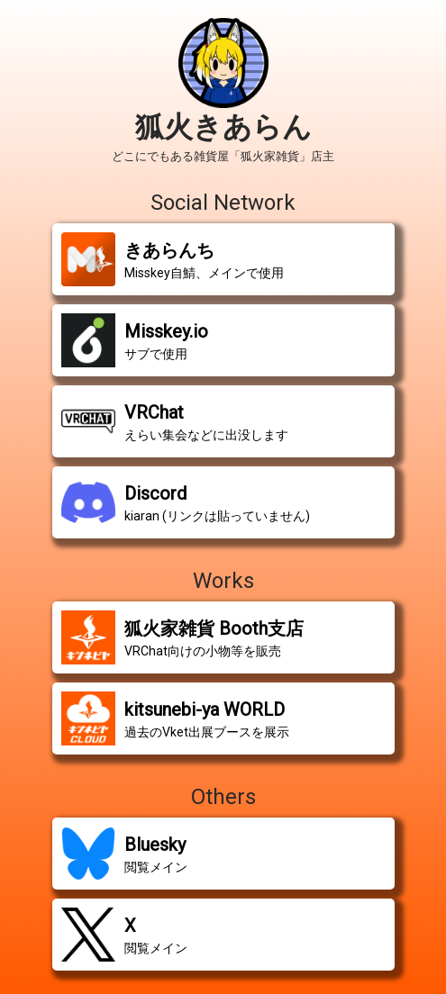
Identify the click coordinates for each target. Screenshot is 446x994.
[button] (223, 259)
